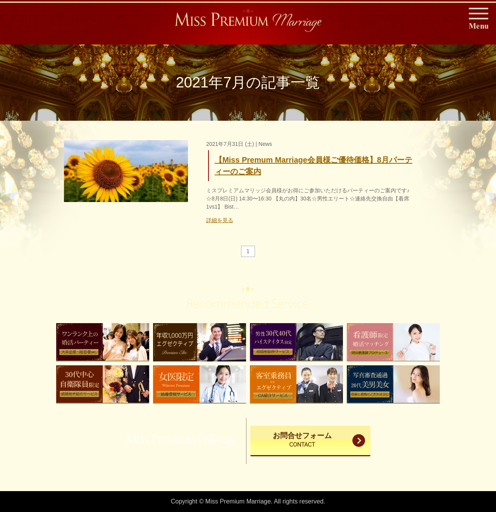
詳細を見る (219, 220)
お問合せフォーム (302, 440)
